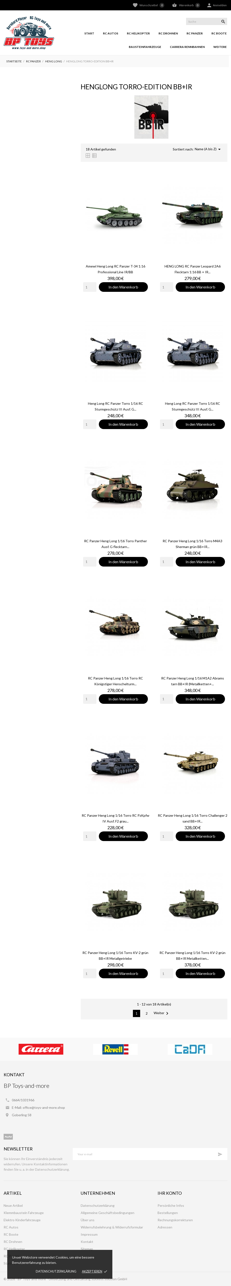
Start (89, 33)
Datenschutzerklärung (56, 1271)
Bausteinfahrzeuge (145, 47)
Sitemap (87, 1249)
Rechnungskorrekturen (175, 1220)
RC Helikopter (138, 33)
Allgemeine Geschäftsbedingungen (107, 1213)
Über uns (87, 1220)
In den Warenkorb (123, 287)
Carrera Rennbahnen (187, 47)
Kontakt (87, 1242)
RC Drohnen (168, 33)
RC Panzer (195, 33)
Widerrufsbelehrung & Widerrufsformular (112, 1227)
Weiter (162, 1013)
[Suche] (206, 21)
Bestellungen (168, 1213)
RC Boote (219, 33)
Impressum (89, 1234)
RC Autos (110, 33)
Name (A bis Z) (208, 149)
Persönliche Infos (171, 1205)
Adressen (165, 1227)
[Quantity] (89, 287)
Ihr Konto (170, 1193)
